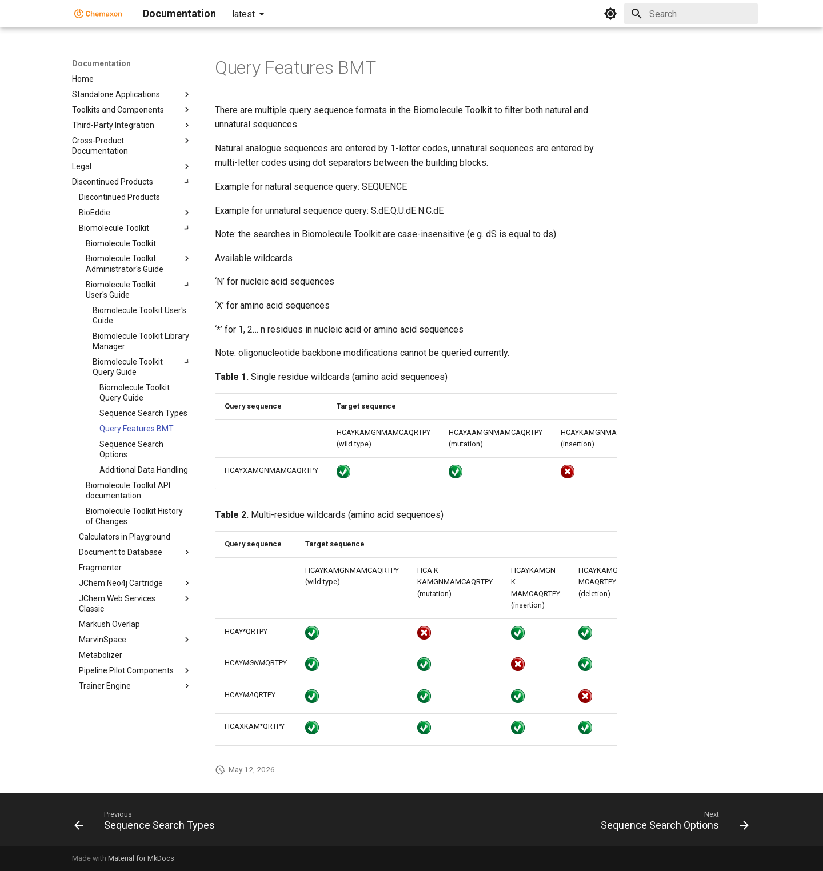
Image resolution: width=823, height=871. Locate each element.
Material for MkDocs (141, 858)
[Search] (691, 13)
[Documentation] (98, 13)
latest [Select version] (243, 14)
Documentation (101, 63)
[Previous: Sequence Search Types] (147, 823)
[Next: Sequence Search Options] (672, 823)
